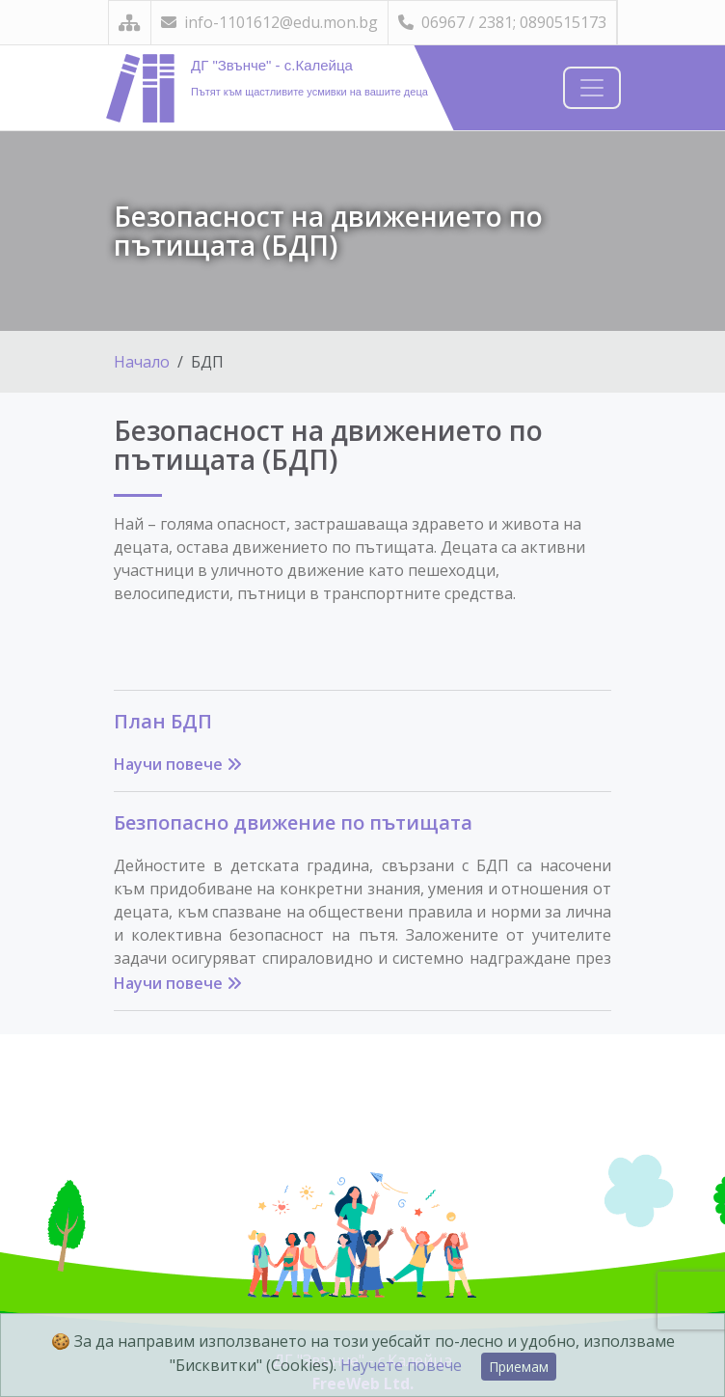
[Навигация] (592, 87)
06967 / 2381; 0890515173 (502, 22)
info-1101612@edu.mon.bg (269, 22)
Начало (142, 361)
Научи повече (178, 764)
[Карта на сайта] (129, 22)
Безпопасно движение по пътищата (293, 822)
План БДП (163, 721)
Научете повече (401, 1365)
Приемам (519, 1366)
